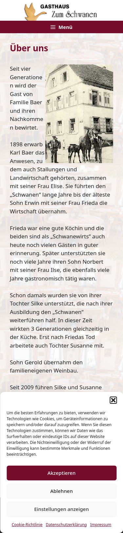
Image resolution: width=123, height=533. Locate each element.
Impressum (100, 524)
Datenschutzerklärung (66, 524)
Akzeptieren (62, 473)
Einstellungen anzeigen (61, 509)
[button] (113, 400)
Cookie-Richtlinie (27, 524)
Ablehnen (61, 491)
